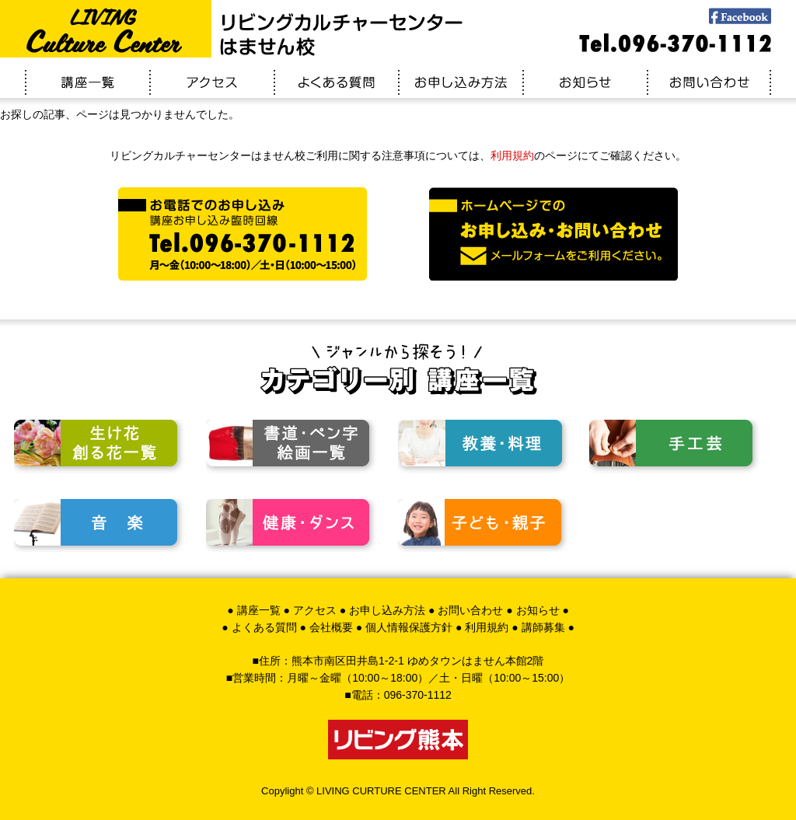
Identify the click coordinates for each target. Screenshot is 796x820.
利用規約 (512, 155)
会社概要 (331, 627)
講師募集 (543, 627)
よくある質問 (264, 627)
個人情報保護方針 (408, 627)
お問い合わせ (470, 610)
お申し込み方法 (387, 610)
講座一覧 (259, 610)
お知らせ (538, 610)
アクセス (315, 610)
